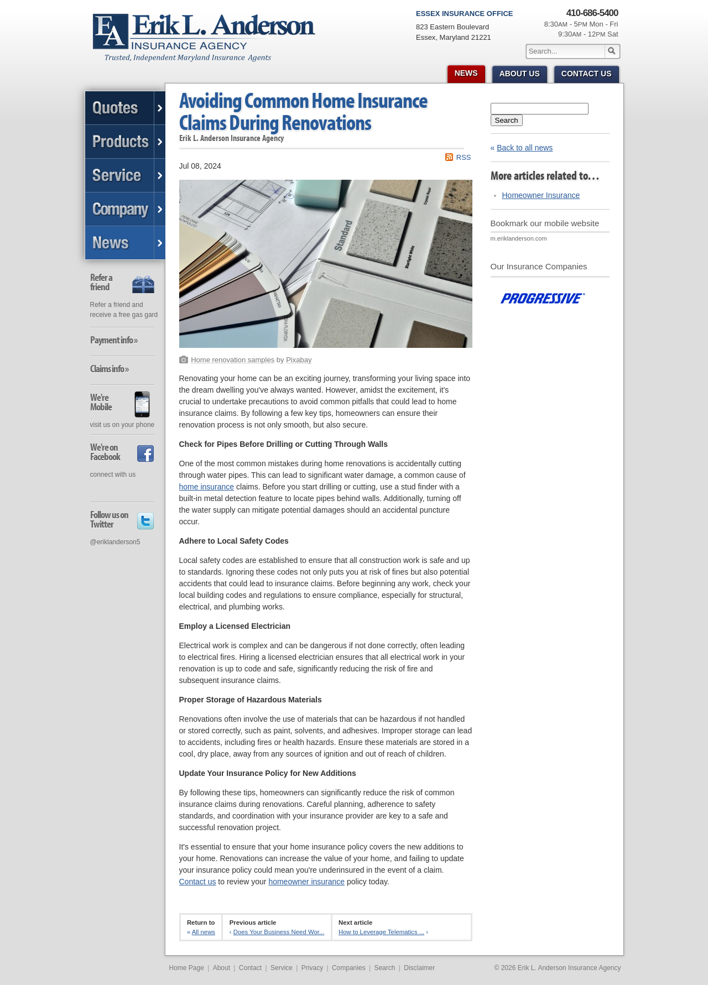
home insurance (207, 486)
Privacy (312, 968)
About (221, 968)
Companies (349, 968)
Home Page (186, 968)
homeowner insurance (306, 881)
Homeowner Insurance (541, 195)
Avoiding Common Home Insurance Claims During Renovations (303, 110)
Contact (250, 968)
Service (281, 968)
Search (506, 120)
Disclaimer (419, 968)
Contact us (197, 881)
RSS (463, 157)
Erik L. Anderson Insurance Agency (210, 44)
